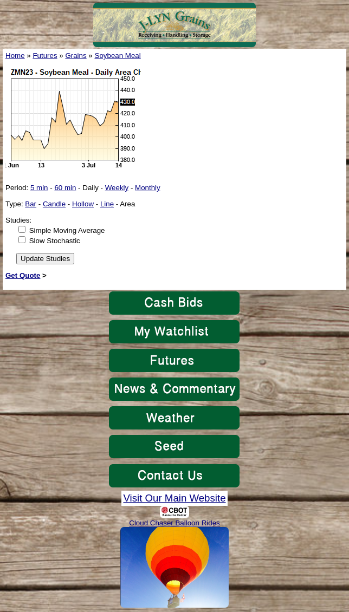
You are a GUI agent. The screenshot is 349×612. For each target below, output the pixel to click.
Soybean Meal (118, 55)
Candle (54, 204)
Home (15, 55)
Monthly (147, 188)
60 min (65, 188)
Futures (45, 55)
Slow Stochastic (54, 241)
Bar (30, 204)
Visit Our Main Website (174, 498)
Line (107, 204)
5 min (39, 188)
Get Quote (22, 275)
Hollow (83, 204)
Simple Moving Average (67, 230)
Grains (75, 55)
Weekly (116, 188)
